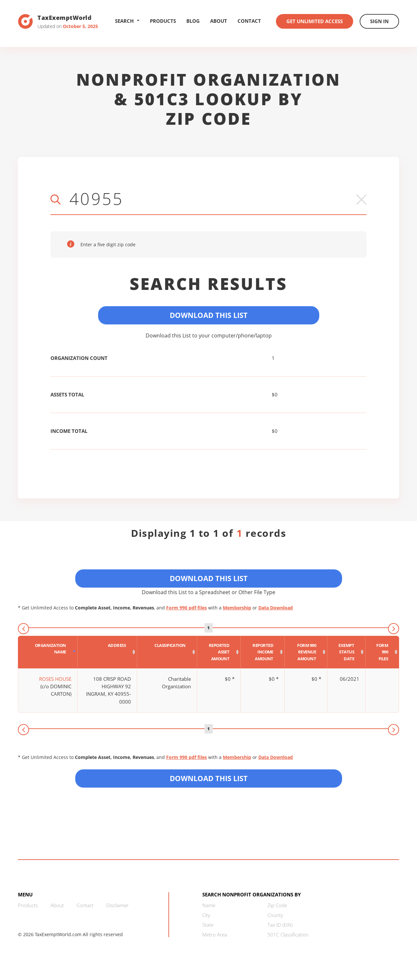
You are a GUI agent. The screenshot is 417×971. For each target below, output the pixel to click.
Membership (237, 608)
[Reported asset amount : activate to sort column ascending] (219, 652)
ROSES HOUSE (55, 679)
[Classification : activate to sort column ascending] (167, 652)
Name (208, 905)
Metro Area (214, 934)
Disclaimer (117, 905)
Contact (249, 21)
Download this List (209, 778)
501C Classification (288, 934)
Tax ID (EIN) (280, 924)
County (275, 915)
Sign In (379, 21)
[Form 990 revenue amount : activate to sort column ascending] (306, 652)
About (218, 21)
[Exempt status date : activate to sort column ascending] (346, 652)
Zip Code (277, 905)
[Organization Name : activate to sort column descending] (48, 652)
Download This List (209, 315)
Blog (193, 21)
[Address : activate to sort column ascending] (107, 652)
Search (127, 21)
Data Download (275, 608)
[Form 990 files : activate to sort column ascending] (382, 652)
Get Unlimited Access (314, 21)
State (207, 924)
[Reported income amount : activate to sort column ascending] (263, 652)
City (206, 915)
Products (163, 21)
